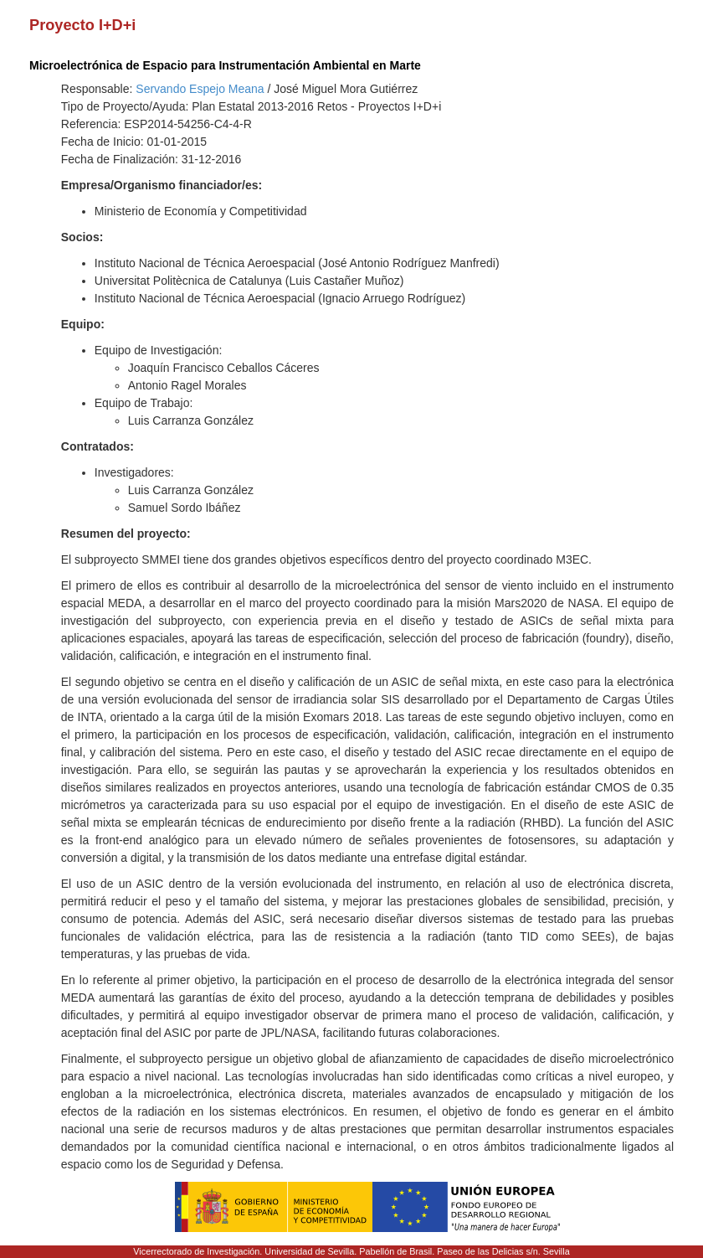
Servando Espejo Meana (200, 88)
